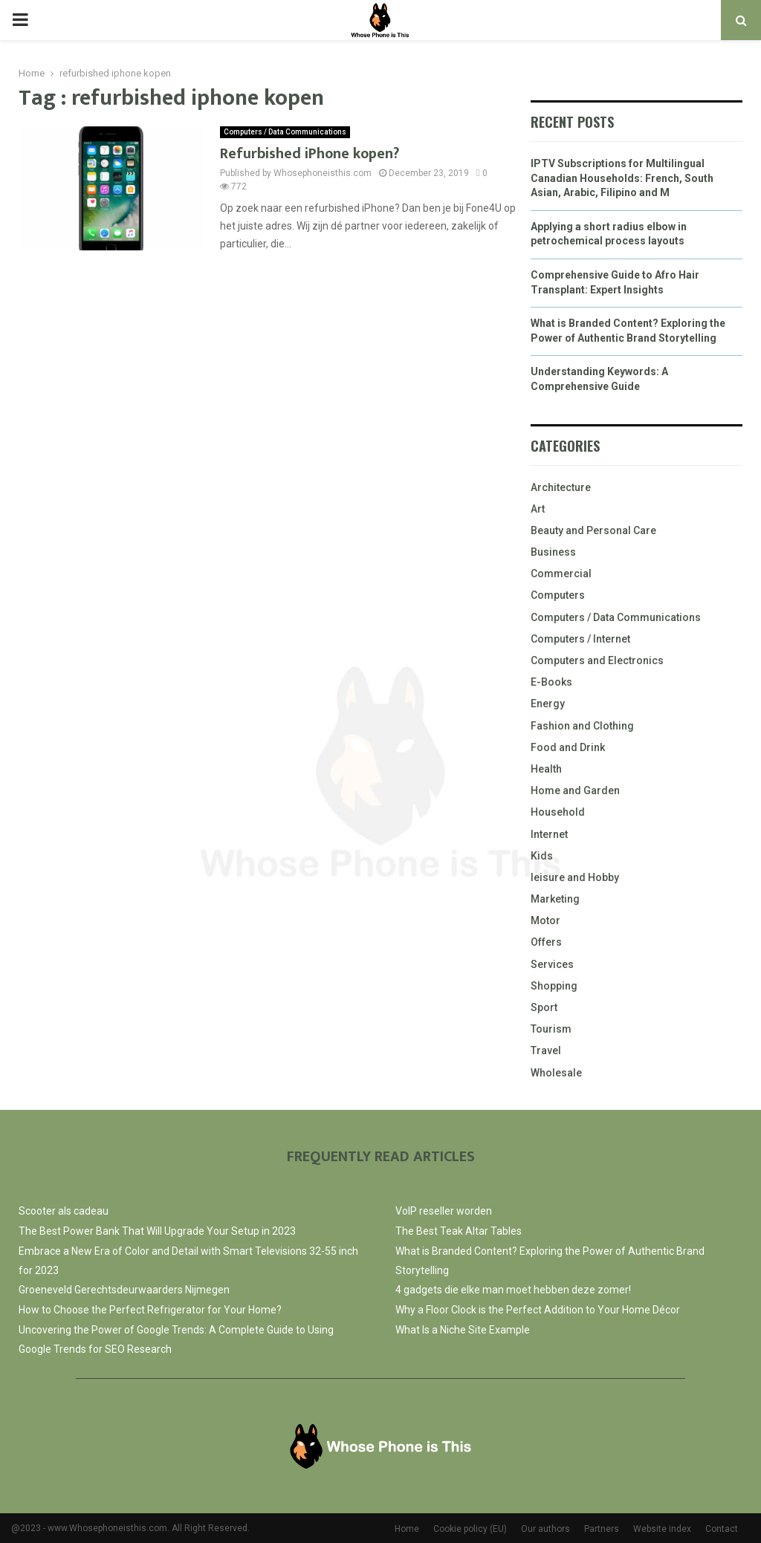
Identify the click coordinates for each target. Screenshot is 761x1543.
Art (538, 509)
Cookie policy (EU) (470, 1529)
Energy (548, 703)
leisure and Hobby (575, 877)
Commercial (561, 573)
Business (553, 552)
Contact (721, 1529)
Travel (546, 1050)
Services (552, 964)
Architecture (561, 487)
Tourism (551, 1029)
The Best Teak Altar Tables (458, 1231)
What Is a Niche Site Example (462, 1330)
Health (546, 769)
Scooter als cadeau (64, 1211)
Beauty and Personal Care (593, 530)
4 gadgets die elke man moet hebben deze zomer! (513, 1290)
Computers (558, 595)
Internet (549, 834)
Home (407, 1529)
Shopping (554, 986)
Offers (546, 942)
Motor (545, 920)
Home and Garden (575, 790)
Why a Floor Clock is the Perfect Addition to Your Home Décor (537, 1310)
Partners (601, 1529)
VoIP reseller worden (443, 1211)
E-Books (551, 682)
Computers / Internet (580, 639)
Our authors (545, 1529)
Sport (544, 1007)
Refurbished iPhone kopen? (309, 153)
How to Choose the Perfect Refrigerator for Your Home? (150, 1310)
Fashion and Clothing (582, 726)
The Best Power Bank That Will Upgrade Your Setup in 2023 (157, 1231)
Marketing (555, 899)
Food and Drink (568, 747)
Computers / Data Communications (285, 132)
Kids (542, 856)
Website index (662, 1529)
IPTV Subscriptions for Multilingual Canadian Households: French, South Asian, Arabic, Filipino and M (622, 177)
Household (558, 812)
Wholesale (556, 1073)
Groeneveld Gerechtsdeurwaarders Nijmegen (124, 1290)
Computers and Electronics (597, 660)
